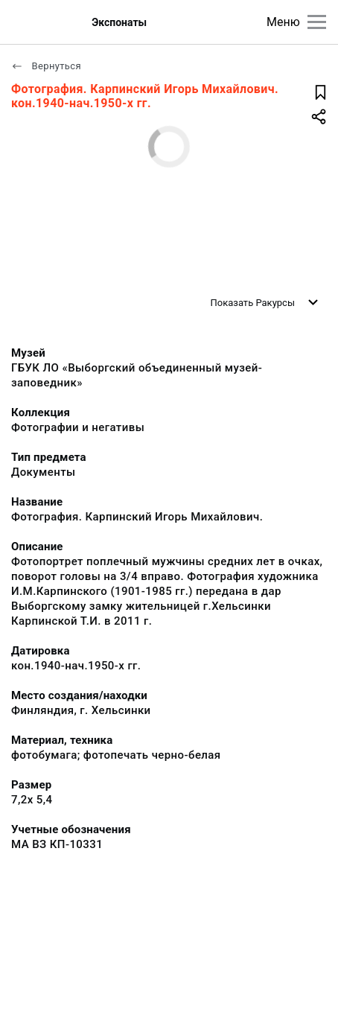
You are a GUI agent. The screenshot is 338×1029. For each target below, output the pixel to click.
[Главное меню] (317, 21)
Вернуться (46, 65)
